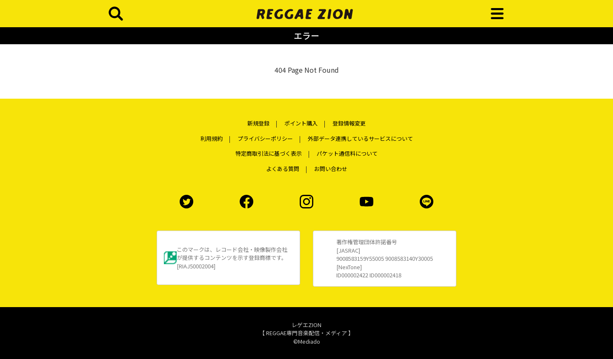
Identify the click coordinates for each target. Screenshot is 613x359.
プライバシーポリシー (265, 138)
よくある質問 (282, 169)
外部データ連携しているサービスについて (360, 138)
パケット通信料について (347, 153)
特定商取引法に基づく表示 (268, 153)
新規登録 (258, 123)
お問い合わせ (330, 169)
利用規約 (212, 138)
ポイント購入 (301, 123)
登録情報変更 (349, 123)
